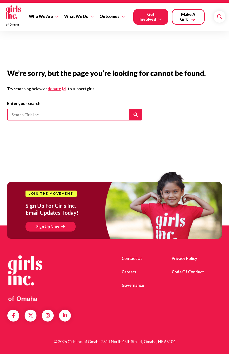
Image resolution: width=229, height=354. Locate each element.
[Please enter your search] (74, 114)
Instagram (47, 315)
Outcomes (109, 16)
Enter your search (23, 103)
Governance (133, 285)
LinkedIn (64, 315)
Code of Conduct (188, 271)
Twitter (30, 315)
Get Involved (148, 17)
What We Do (76, 16)
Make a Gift (187, 17)
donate (54, 88)
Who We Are (41, 16)
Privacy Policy (184, 258)
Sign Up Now (47, 226)
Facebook (13, 315)
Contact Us (132, 258)
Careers (129, 271)
